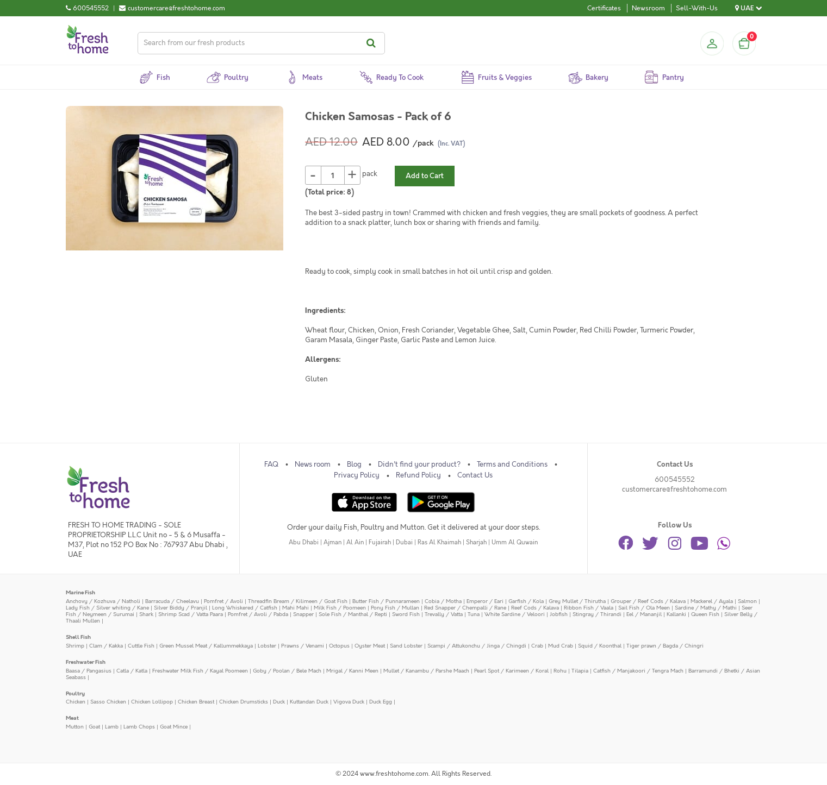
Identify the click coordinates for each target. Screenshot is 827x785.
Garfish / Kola (526, 601)
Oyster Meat (370, 646)
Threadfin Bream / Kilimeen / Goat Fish (297, 601)
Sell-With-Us (697, 8)
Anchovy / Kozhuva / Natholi (103, 601)
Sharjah (476, 542)
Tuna (474, 614)
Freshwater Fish (85, 662)
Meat (72, 718)
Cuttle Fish (141, 646)
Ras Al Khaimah (439, 542)
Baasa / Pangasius (88, 671)
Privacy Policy (357, 475)
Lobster (267, 646)
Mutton (75, 727)
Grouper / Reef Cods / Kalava (648, 601)
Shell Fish (78, 637)
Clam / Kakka (106, 646)
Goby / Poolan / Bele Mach (287, 671)
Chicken (75, 702)
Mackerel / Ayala (712, 601)
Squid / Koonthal (599, 646)
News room (313, 464)
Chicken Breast (196, 702)
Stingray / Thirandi (597, 614)
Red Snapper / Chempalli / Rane (465, 608)
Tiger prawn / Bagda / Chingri (665, 646)
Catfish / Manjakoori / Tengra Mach (638, 671)
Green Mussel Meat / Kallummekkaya (206, 646)
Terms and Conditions (512, 464)
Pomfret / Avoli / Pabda (258, 614)
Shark (146, 614)
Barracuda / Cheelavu (172, 601)
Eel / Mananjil (644, 614)
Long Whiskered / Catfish (244, 608)
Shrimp (75, 646)
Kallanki (676, 614)
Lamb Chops (139, 727)
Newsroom (648, 8)
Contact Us (475, 475)
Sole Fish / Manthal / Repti (353, 614)
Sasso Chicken (108, 702)
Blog (354, 464)
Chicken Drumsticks (243, 702)
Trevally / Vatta (444, 614)
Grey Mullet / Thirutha (577, 601)
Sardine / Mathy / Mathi (706, 608)
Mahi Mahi (295, 608)
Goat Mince (174, 727)
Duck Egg (380, 702)
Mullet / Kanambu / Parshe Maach (426, 671)
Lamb (112, 727)
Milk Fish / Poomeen (340, 608)
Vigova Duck (348, 702)
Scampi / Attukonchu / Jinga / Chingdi (476, 646)
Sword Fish (406, 614)
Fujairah (380, 542)
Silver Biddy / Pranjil (180, 608)
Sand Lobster (406, 646)
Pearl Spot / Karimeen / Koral (511, 671)
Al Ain (355, 542)
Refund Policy (418, 475)
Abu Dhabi (304, 542)
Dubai (404, 542)
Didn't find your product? (419, 464)
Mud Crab (560, 646)
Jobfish (559, 614)
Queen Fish (705, 614)
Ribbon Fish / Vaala (588, 608)
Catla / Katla (131, 671)
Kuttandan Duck (309, 702)
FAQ (271, 464)
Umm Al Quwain (515, 542)
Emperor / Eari (485, 601)
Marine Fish (80, 592)
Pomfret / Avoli (223, 601)
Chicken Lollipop (152, 702)
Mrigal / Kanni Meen (352, 671)
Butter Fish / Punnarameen (386, 601)
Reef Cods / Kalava (535, 608)
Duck (279, 702)
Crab (537, 646)
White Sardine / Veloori (514, 614)
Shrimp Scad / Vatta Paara (190, 614)
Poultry (75, 693)
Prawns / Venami (302, 646)
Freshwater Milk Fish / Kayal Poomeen (200, 671)
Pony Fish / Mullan (395, 608)
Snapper (303, 614)
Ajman (332, 542)
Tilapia (579, 671)
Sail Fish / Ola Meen (644, 608)
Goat (94, 727)
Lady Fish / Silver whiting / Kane (107, 608)
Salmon (747, 601)
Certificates (604, 8)
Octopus (339, 646)
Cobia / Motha (443, 601)
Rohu (560, 671)
